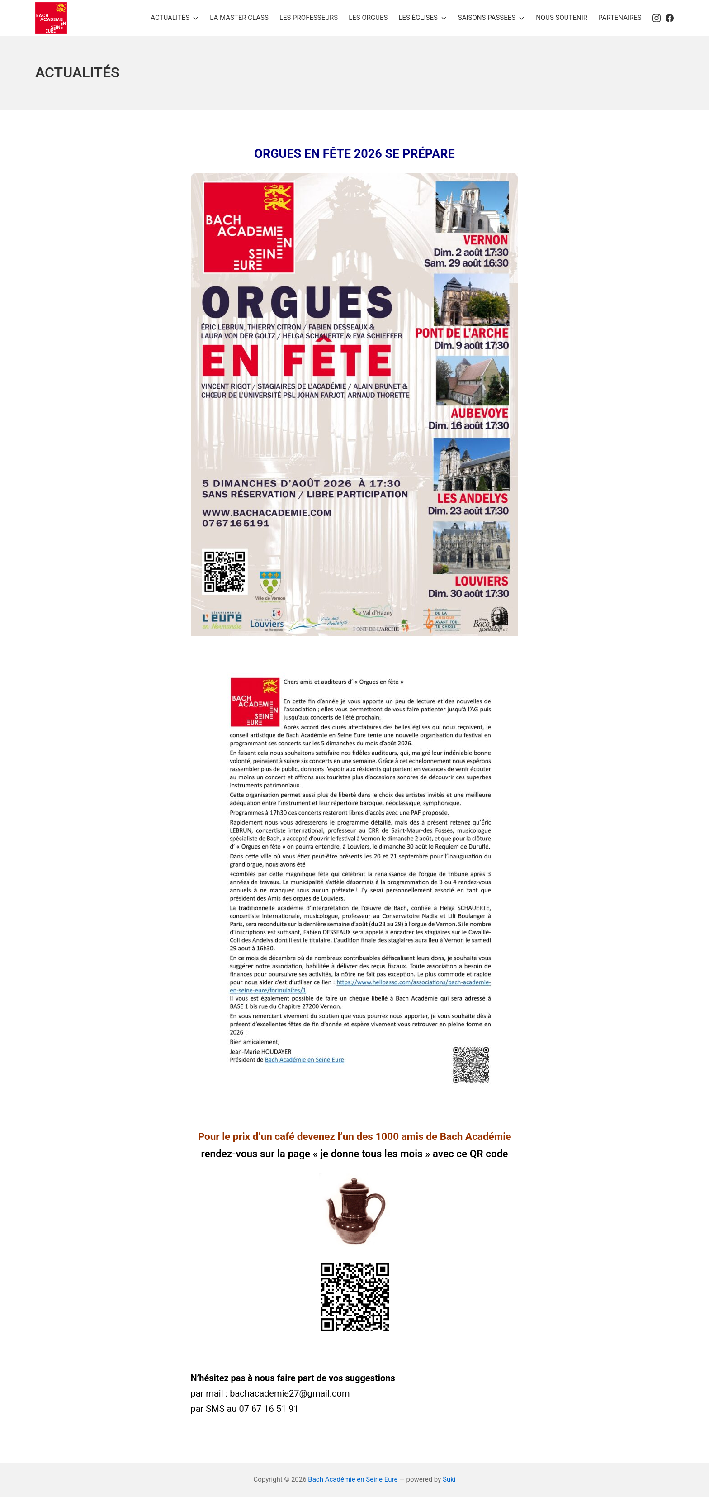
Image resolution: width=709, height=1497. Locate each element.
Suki (449, 1479)
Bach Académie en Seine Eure (352, 1479)
